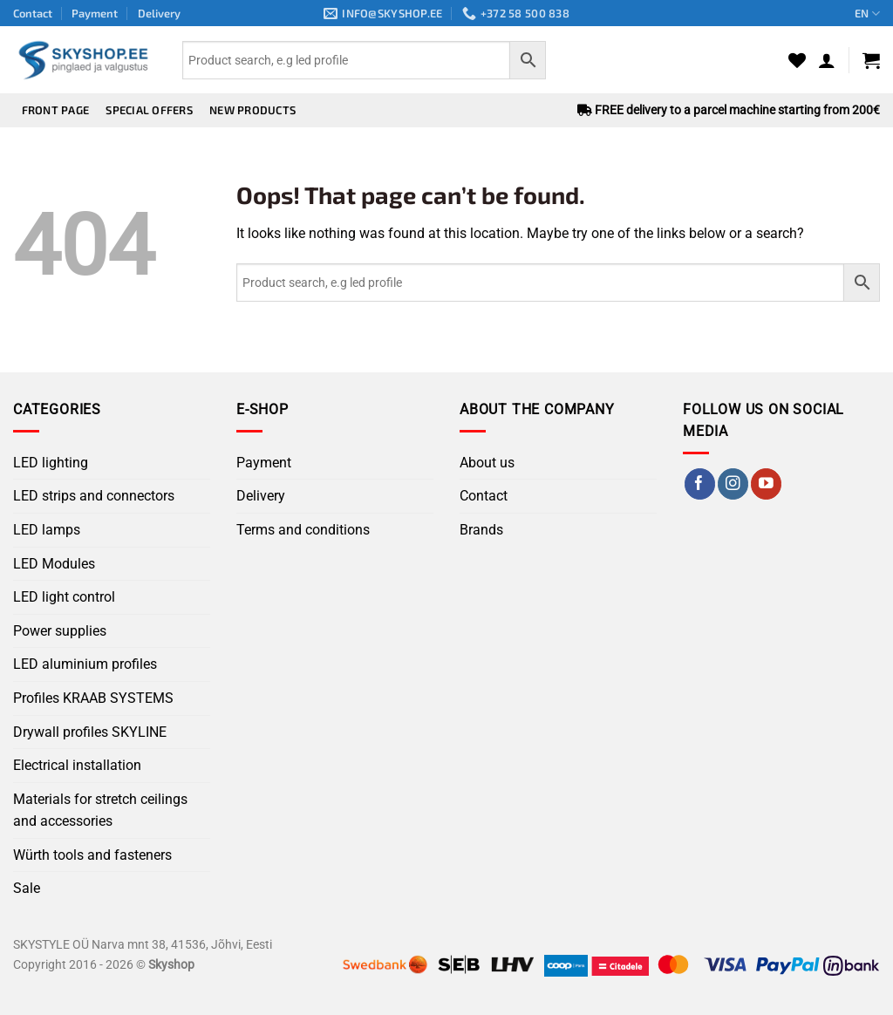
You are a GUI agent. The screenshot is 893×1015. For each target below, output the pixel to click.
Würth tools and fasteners (92, 855)
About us (487, 462)
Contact (32, 13)
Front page (56, 110)
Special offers (149, 110)
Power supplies (59, 631)
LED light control (64, 597)
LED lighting (50, 462)
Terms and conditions (303, 529)
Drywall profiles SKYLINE (90, 732)
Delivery (159, 13)
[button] (826, 60)
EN (867, 13)
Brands (481, 529)
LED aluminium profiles (85, 664)
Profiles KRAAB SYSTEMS (93, 698)
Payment (95, 13)
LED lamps (46, 529)
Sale (26, 888)
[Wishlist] (797, 60)
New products (252, 110)
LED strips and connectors (93, 495)
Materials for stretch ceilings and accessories (100, 810)
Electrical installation (77, 765)
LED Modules (54, 563)
